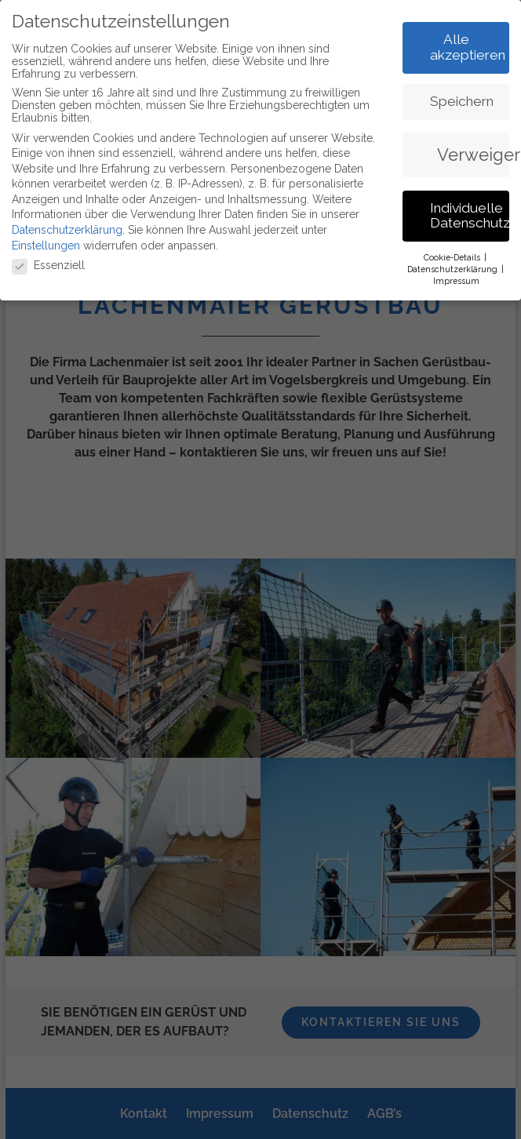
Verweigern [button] (473, 152)
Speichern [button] (462, 99)
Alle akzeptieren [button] (467, 44)
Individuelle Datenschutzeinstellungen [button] (469, 213)
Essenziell (48, 263)
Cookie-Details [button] (453, 255)
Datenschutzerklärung (67, 227)
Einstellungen (46, 243)
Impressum (456, 278)
